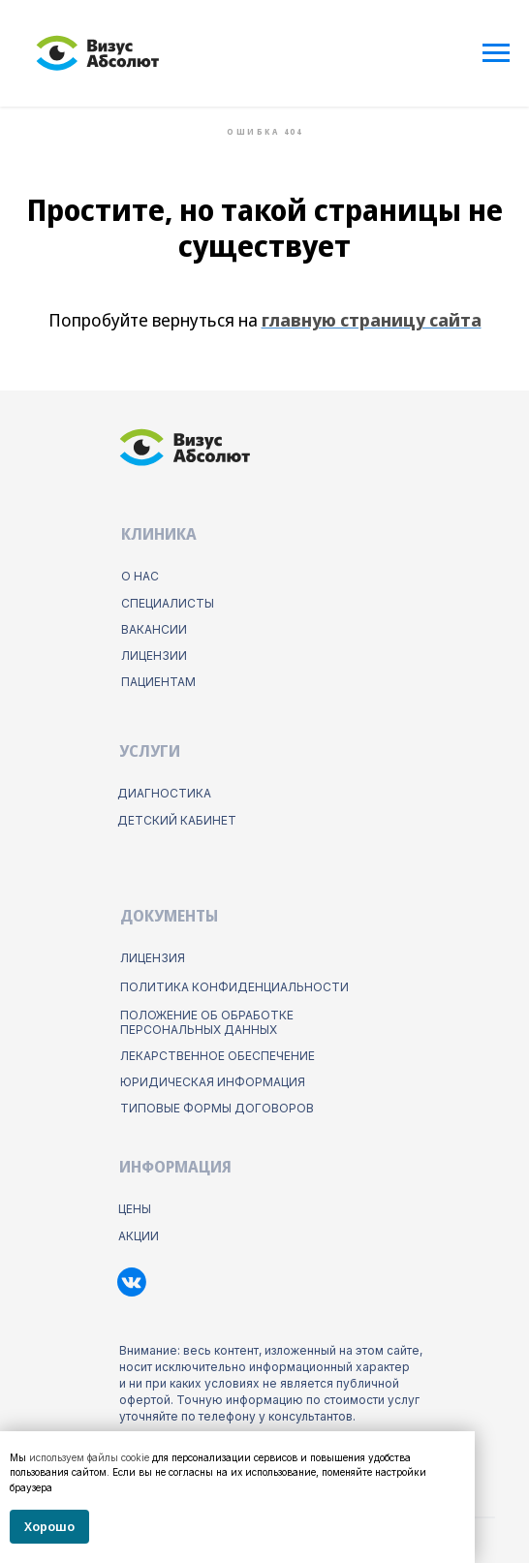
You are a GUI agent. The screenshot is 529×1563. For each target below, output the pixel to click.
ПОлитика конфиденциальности (234, 987)
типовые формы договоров (217, 1108)
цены (134, 1209)
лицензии (154, 655)
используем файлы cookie (89, 1457)
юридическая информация (212, 1082)
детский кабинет (176, 820)
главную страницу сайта (372, 319)
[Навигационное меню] (496, 53)
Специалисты (167, 603)
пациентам (158, 681)
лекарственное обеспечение (217, 1055)
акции (138, 1236)
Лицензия (152, 958)
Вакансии (154, 629)
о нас (140, 576)
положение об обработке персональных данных (207, 1022)
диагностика (164, 793)
